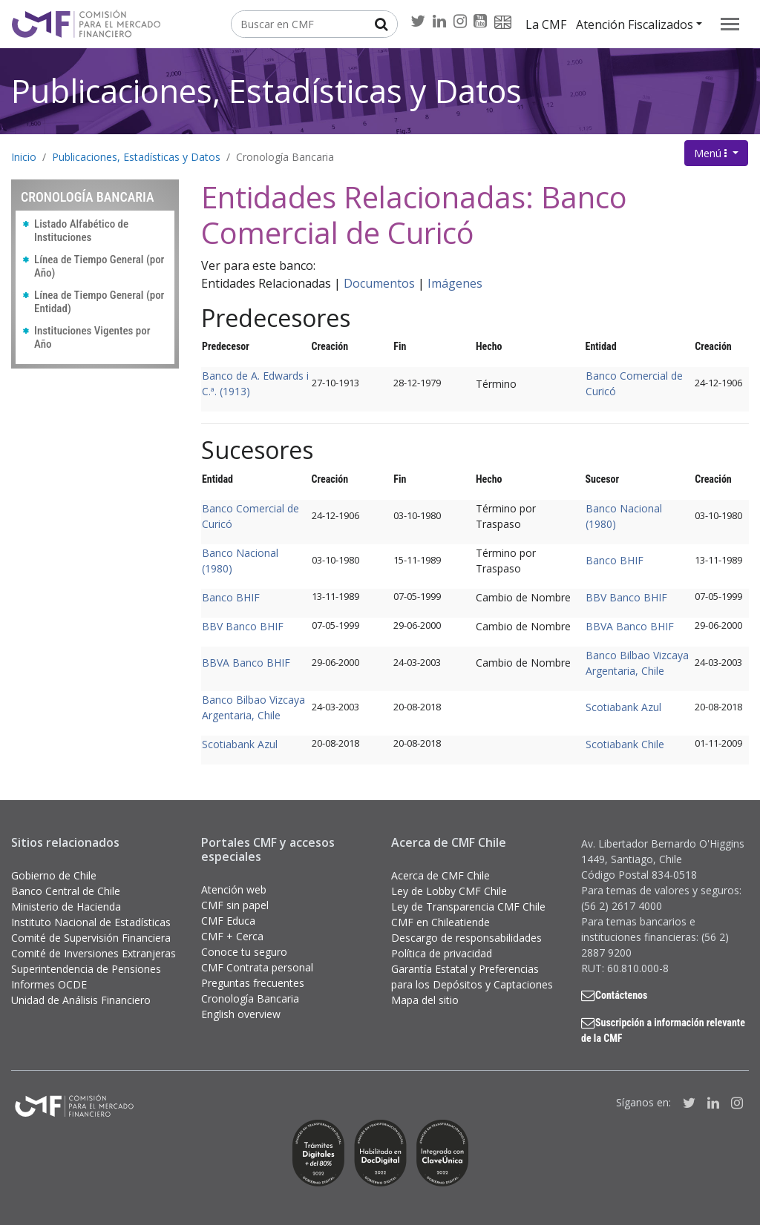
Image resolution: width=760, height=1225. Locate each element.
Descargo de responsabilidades (466, 938)
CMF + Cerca (232, 936)
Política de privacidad (441, 953)
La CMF (545, 24)
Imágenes (455, 283)
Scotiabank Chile (625, 744)
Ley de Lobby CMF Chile (449, 891)
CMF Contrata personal (257, 967)
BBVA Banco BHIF (630, 626)
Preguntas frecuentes (252, 983)
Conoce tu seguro (244, 952)
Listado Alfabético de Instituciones (81, 230)
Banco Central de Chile (65, 891)
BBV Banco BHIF (626, 597)
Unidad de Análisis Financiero (81, 1000)
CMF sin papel (235, 905)
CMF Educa (228, 921)
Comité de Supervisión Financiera (91, 938)
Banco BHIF (614, 560)
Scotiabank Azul (623, 707)
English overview (241, 1014)
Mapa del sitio (425, 1000)
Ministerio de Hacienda (66, 906)
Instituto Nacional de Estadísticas (91, 922)
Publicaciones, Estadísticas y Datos (266, 91)
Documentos (379, 283)
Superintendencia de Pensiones (86, 969)
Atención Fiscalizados (634, 24)
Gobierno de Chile (53, 875)
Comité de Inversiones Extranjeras (93, 953)
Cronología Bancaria (285, 157)
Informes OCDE (49, 984)
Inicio (23, 157)
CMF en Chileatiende (440, 922)
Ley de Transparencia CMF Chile (468, 906)
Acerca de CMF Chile (440, 875)
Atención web (233, 889)
